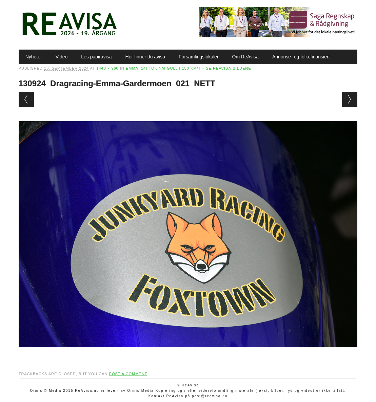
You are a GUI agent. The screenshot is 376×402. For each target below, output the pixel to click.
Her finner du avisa (145, 56)
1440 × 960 (107, 68)
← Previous (26, 99)
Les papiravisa (96, 56)
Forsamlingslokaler (198, 56)
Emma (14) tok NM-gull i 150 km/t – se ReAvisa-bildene (188, 68)
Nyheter (33, 56)
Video (62, 56)
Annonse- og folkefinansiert (301, 56)
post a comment (128, 374)
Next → (349, 99)
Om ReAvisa (245, 56)
